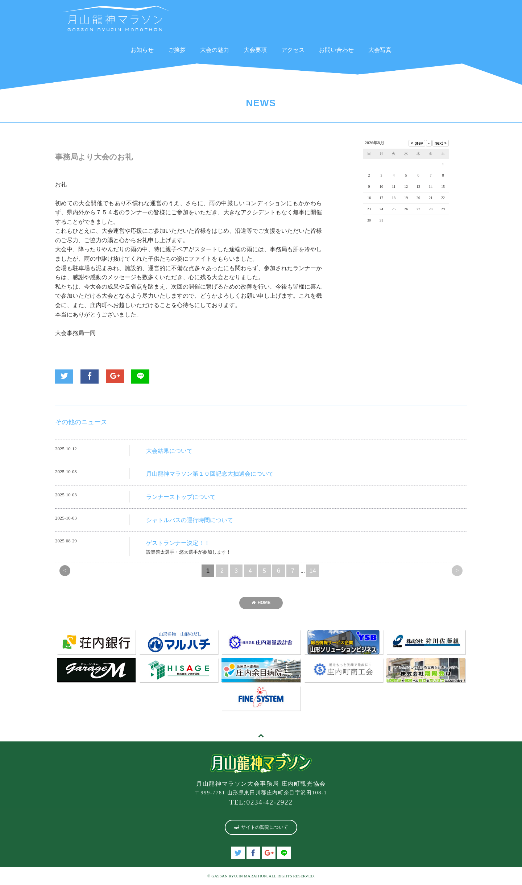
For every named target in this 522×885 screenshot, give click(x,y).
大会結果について (169, 451)
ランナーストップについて (181, 497)
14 (313, 571)
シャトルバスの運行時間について (189, 520)
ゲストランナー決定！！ (178, 543)
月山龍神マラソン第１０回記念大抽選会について (210, 474)
